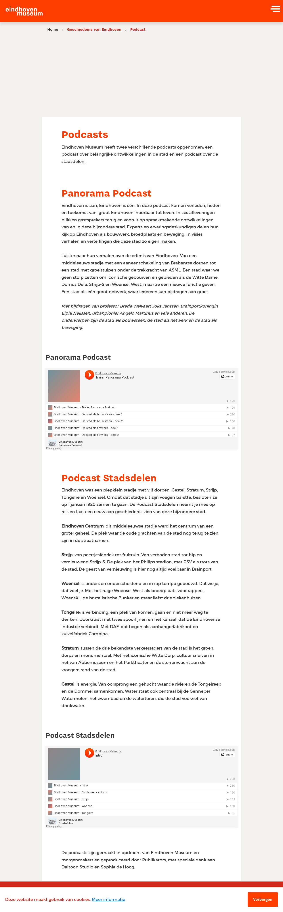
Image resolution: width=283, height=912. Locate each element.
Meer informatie (108, 899)
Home (52, 29)
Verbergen (262, 899)
